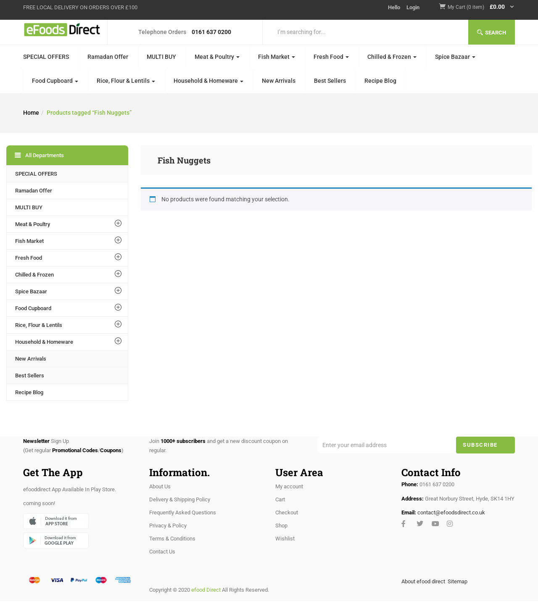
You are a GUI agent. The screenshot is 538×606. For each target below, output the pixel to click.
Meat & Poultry (217, 56)
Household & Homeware (208, 80)
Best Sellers (330, 80)
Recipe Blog (380, 80)
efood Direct (206, 590)
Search (491, 32)
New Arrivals (278, 80)
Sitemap (457, 581)
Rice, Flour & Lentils (126, 80)
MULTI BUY (161, 56)
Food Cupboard (55, 80)
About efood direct (423, 581)
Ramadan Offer (107, 56)
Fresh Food (331, 56)
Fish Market (276, 56)
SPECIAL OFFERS (46, 56)
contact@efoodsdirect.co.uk (451, 512)
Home (31, 112)
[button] (481, 7)
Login (412, 7)
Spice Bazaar (455, 56)
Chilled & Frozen (392, 56)
